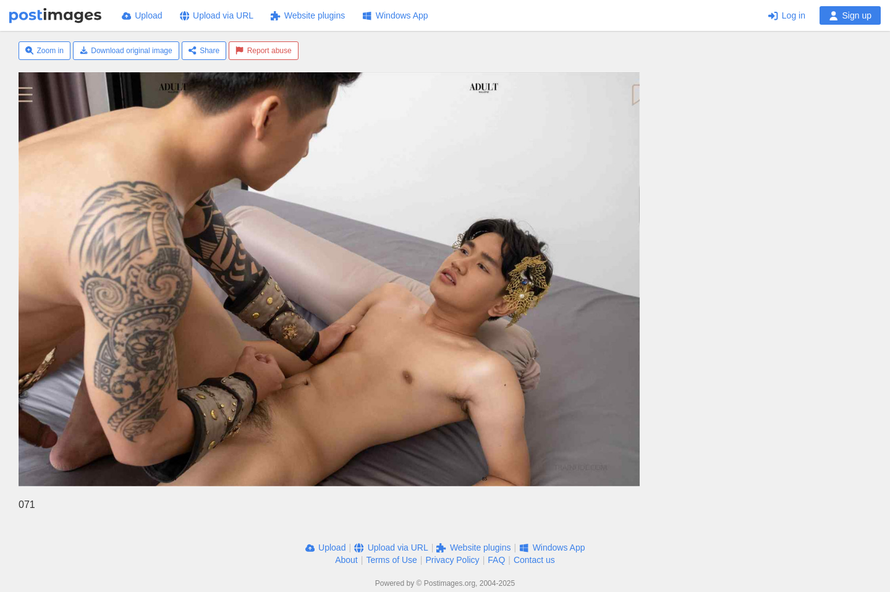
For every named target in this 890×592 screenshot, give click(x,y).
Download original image (126, 50)
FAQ (496, 560)
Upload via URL (217, 15)
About (346, 560)
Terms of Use (391, 560)
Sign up (850, 15)
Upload (142, 15)
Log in (786, 15)
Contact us (534, 560)
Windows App (395, 15)
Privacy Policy (452, 560)
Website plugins (308, 15)
